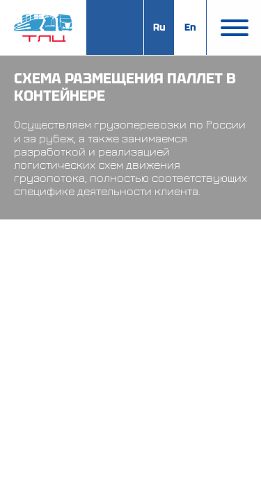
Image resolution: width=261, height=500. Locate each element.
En (190, 27)
